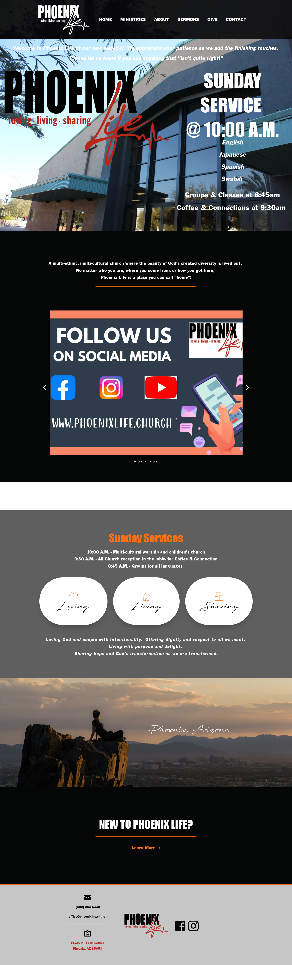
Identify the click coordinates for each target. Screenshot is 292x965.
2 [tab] (139, 461)
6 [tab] (154, 461)
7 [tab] (157, 461)
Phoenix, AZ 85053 (87, 948)
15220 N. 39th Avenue (87, 943)
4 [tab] (146, 461)
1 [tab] (135, 461)
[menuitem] (105, 20)
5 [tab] (150, 461)
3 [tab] (142, 461)
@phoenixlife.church (92, 916)
